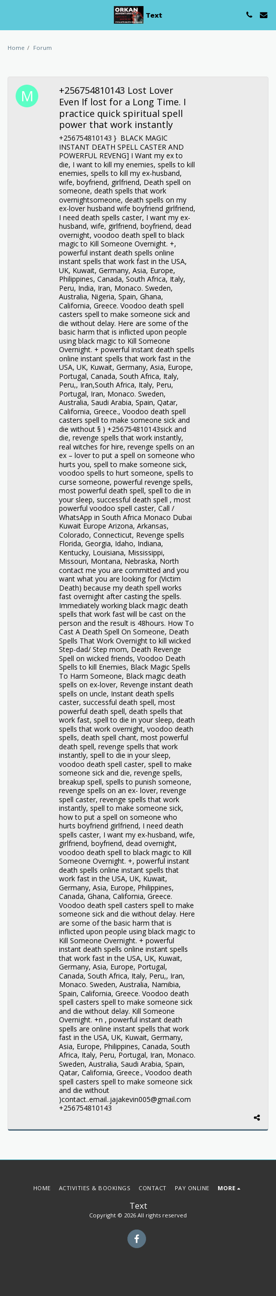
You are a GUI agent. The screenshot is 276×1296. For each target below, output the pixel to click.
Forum (42, 47)
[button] (11, 14)
